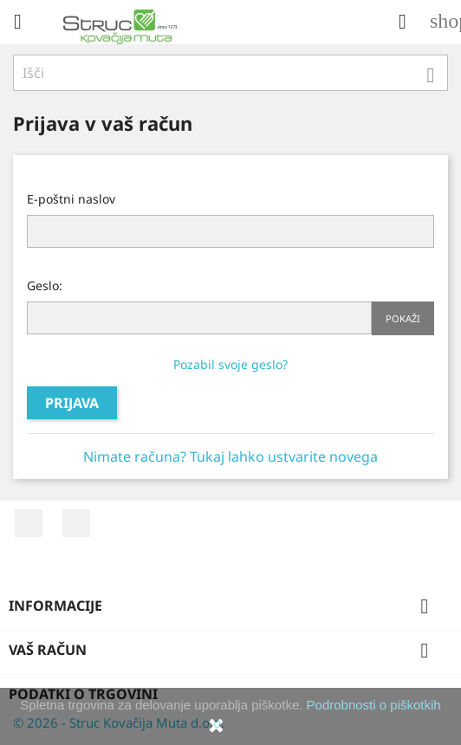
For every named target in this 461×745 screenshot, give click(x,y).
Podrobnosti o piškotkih (374, 704)
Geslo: (44, 285)
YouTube (76, 523)
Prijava (72, 402)
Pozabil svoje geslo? (230, 364)
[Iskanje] (230, 73)
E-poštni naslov (71, 199)
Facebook (28, 523)
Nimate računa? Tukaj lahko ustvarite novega (230, 456)
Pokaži (403, 318)
